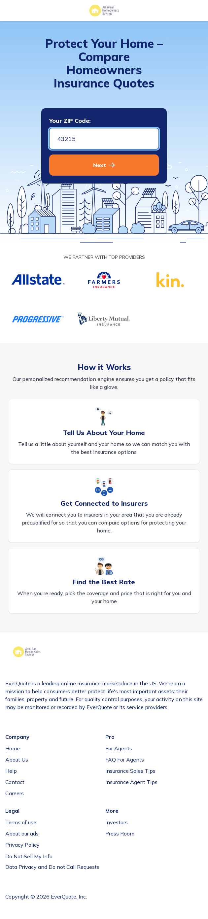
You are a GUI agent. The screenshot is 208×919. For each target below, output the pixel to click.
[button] (104, 165)
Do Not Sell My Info (28, 856)
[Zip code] (104, 138)
